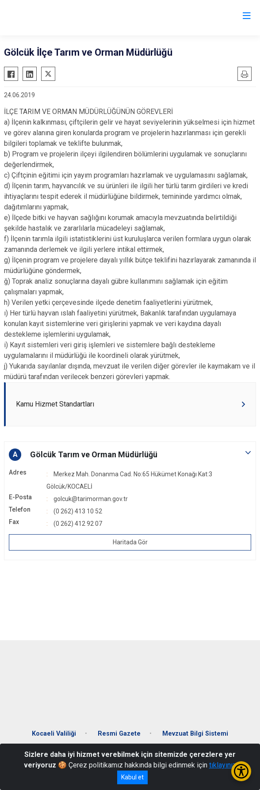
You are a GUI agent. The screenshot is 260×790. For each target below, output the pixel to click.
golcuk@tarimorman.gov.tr (91, 498)
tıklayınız (223, 765)
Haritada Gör (130, 542)
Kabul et (132, 777)
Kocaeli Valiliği (54, 733)
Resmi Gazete (119, 733)
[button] (130, 454)
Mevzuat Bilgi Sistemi (195, 733)
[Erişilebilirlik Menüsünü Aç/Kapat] (241, 771)
